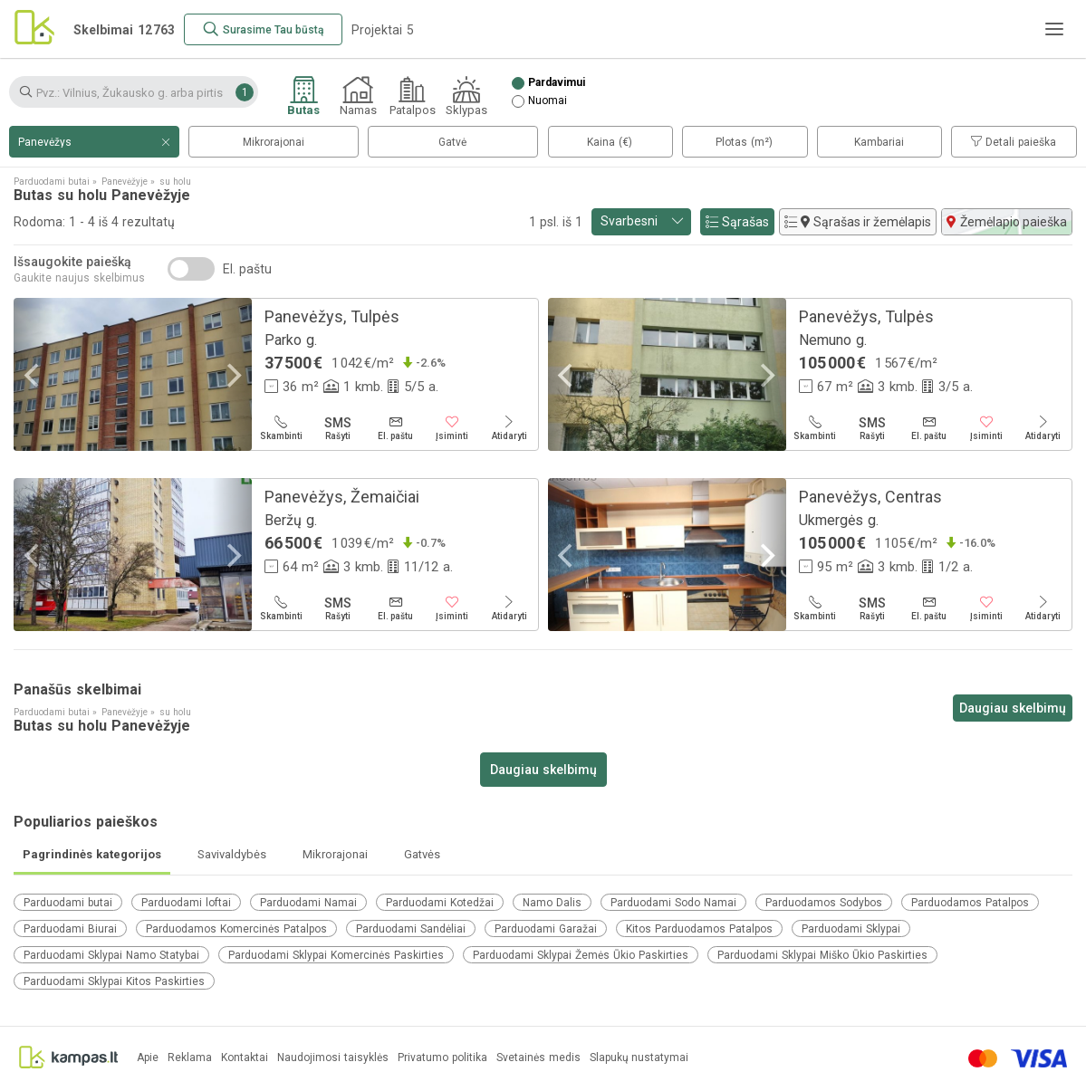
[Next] (232, 376)
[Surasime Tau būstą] (263, 29)
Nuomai (547, 101)
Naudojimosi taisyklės (333, 1058)
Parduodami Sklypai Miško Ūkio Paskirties (822, 955)
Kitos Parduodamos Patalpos (699, 929)
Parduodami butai (68, 902)
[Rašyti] (338, 428)
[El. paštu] (395, 428)
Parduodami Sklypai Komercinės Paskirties (336, 955)
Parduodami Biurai (70, 929)
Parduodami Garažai (546, 929)
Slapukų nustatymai (639, 1058)
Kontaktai (244, 1058)
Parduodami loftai (186, 902)
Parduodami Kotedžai (440, 902)
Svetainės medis (538, 1058)
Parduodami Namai (308, 902)
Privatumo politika (442, 1058)
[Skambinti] (281, 428)
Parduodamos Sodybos (823, 902)
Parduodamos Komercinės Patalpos (236, 929)
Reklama (190, 1058)
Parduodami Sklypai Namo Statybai (111, 955)
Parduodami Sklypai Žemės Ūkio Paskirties (580, 955)
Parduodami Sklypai (851, 929)
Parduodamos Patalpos (970, 902)
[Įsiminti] (452, 428)
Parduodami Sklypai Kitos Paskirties (114, 981)
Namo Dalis (552, 902)
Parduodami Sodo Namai (673, 902)
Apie (148, 1058)
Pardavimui (556, 83)
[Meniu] (1054, 29)
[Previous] (33, 376)
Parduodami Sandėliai (411, 929)
